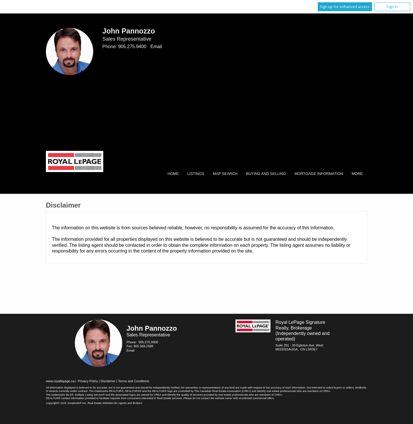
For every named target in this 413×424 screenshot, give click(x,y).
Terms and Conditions (133, 381)
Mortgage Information (319, 173)
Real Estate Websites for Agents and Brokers (114, 403)
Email (156, 46)
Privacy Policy (88, 381)
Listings (195, 173)
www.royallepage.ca (60, 381)
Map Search (225, 173)
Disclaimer (108, 381)
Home (173, 173)
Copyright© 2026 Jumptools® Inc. (66, 403)
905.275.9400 (132, 46)
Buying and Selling (266, 173)
